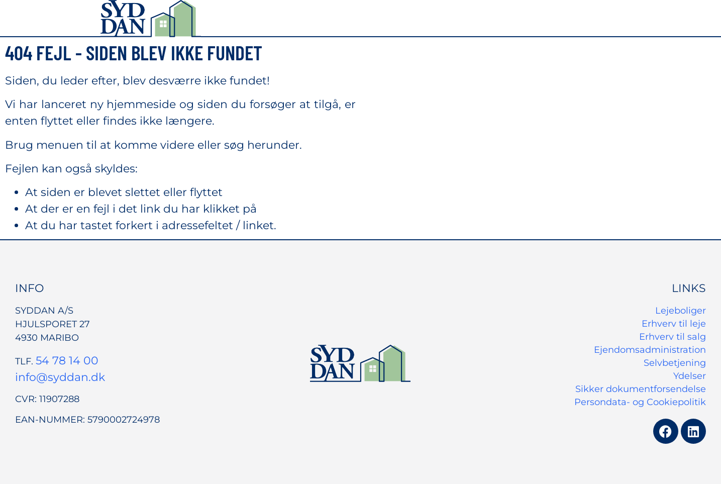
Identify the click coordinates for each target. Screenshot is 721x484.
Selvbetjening (675, 362)
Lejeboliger (680, 310)
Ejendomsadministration (650, 349)
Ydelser (689, 375)
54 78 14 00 (67, 360)
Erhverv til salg (672, 336)
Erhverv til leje (674, 323)
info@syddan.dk (60, 377)
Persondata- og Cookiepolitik (640, 402)
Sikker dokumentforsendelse (640, 389)
